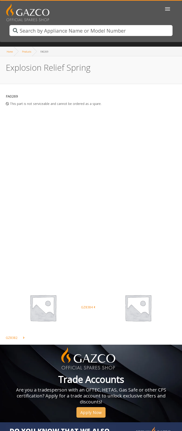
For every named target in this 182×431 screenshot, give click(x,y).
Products (26, 51)
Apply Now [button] (91, 412)
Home (10, 51)
